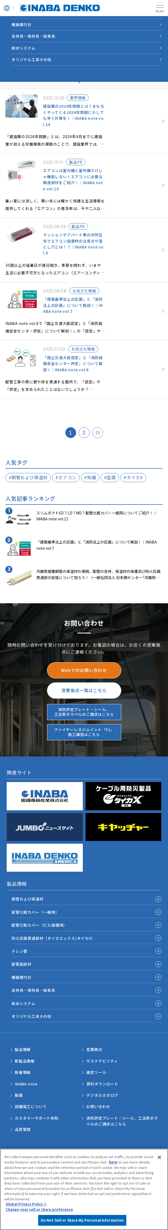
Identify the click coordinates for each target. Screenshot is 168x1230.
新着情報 (23, 1072)
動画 (19, 1095)
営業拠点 (94, 1049)
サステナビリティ (102, 1061)
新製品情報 (25, 1061)
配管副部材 (21, 964)
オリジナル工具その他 (31, 59)
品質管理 (23, 1129)
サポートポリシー (24, 1159)
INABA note (26, 1084)
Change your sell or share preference (39, 1219)
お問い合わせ (98, 1106)
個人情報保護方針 (98, 1154)
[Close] (159, 1168)
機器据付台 (21, 24)
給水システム (23, 48)
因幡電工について (31, 1106)
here (113, 1172)
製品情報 (23, 1049)
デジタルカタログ (102, 1095)
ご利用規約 (19, 1154)
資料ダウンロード (102, 1084)
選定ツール (96, 1072)
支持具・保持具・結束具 (33, 36)
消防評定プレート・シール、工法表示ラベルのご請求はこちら (122, 1121)
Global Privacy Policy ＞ (26, 1214)
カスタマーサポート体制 (37, 1118)
